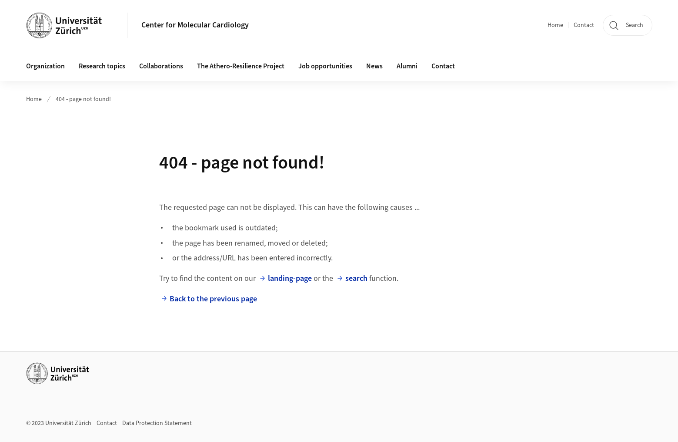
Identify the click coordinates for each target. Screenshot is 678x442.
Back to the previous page (213, 299)
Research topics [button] (102, 66)
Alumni (407, 66)
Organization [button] (45, 66)
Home (555, 25)
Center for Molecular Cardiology (195, 25)
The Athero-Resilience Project (240, 66)
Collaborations (161, 66)
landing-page (290, 278)
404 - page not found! (83, 99)
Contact (584, 25)
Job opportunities (325, 66)
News (374, 66)
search (356, 278)
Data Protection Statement (157, 423)
